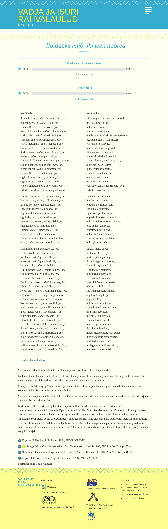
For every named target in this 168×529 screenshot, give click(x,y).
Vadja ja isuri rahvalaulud (48, 15)
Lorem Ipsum (138, 498)
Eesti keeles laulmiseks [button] (32, 360)
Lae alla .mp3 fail (85, 74)
